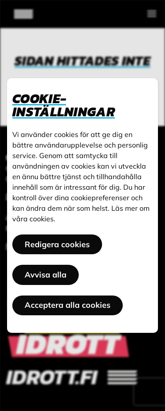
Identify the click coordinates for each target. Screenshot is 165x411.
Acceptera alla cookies (67, 305)
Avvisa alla (45, 275)
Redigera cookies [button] (57, 244)
